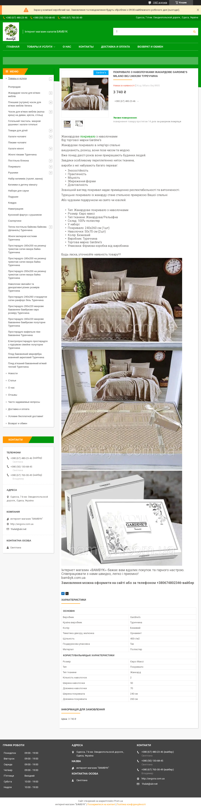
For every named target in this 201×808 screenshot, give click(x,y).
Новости (13, 373)
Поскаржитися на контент (101, 804)
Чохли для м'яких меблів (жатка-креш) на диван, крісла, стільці (26, 113)
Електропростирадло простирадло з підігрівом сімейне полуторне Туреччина (28, 344)
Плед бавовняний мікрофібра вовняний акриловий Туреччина (26, 356)
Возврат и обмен (150, 46)
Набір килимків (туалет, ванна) (25, 178)
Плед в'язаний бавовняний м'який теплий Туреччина (27, 365)
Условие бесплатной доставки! (25, 416)
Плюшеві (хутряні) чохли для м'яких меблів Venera (24, 104)
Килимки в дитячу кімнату (22, 184)
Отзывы (12, 394)
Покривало (14, 166)
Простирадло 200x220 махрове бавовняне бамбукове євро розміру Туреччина (26, 309)
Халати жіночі (16, 148)
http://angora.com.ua (21, 524)
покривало (87, 136)
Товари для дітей (18, 130)
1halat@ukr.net (18, 529)
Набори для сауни (18, 190)
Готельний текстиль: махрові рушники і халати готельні (24, 123)
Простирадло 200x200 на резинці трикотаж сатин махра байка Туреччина (27, 274)
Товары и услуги (39, 46)
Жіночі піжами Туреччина (22, 154)
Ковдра (12, 202)
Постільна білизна (18, 160)
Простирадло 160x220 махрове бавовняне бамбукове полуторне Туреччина (26, 322)
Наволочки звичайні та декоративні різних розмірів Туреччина (23, 287)
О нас (67, 46)
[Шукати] (194, 31)
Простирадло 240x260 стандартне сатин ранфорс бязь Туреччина (27, 298)
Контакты (86, 46)
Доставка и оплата (115, 46)
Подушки (13, 196)
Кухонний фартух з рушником (25, 214)
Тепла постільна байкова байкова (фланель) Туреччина (27, 228)
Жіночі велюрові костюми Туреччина (22, 238)
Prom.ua (118, 801)
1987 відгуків (160, 2)
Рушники (13, 172)
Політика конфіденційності (131, 804)
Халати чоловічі (17, 136)
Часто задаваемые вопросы (24, 402)
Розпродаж (14, 86)
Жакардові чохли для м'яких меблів (24, 94)
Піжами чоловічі (17, 142)
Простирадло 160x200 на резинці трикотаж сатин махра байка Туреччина (27, 249)
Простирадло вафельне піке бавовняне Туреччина (24, 333)
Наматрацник (15, 208)
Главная (13, 46)
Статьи (12, 380)
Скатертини (14, 220)
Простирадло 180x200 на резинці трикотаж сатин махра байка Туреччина (27, 262)
